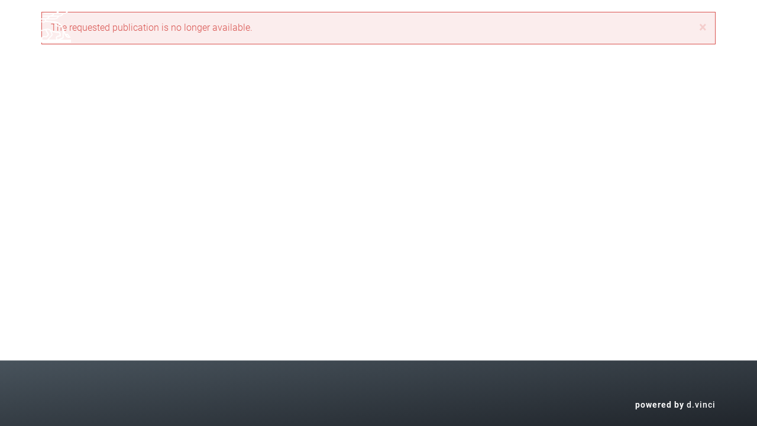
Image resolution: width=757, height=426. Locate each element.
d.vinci (701, 404)
